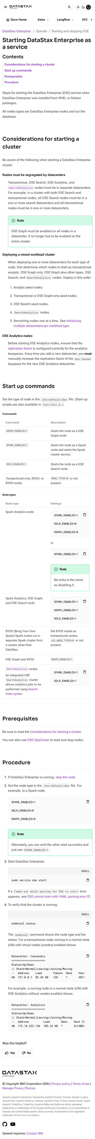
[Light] (78, 7)
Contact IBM (34, 1133)
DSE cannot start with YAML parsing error (56, 896)
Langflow (65, 20)
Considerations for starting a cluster (29, 64)
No (26, 1053)
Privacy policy (60, 1084)
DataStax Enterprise (16, 31)
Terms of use (80, 1084)
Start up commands (18, 70)
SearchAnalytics (21, 188)
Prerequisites (13, 76)
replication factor (20, 348)
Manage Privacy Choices (18, 1088)
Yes (10, 1053)
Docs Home (16, 20)
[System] (88, 7)
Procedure (11, 82)
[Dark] (83, 7)
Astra (43, 20)
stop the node (65, 777)
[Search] (69, 7)
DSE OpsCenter (38, 740)
